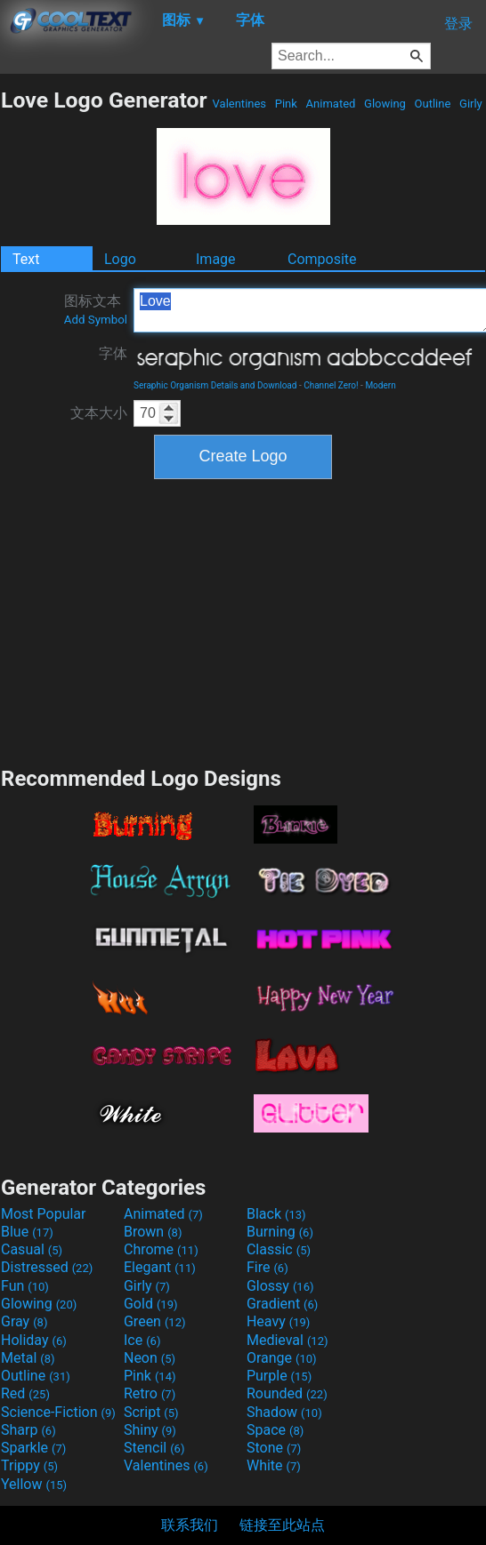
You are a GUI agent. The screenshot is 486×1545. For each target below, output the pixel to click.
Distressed (47, 1267)
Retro (149, 1393)
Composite (322, 259)
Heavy (278, 1321)
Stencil (154, 1447)
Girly (471, 103)
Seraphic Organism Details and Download (215, 385)
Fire (267, 1267)
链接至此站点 (282, 1525)
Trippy (29, 1465)
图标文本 (95, 309)
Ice (142, 1340)
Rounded (287, 1393)
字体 (113, 353)
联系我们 (189, 1525)
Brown (153, 1231)
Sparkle (33, 1447)
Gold (151, 1303)
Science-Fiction (58, 1412)
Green (155, 1321)
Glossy (280, 1285)
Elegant (160, 1267)
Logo (120, 259)
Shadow (284, 1412)
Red (25, 1393)
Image (216, 259)
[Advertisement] (243, 620)
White (274, 1465)
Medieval (287, 1340)
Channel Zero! (331, 385)
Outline (432, 103)
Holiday (34, 1340)
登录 (458, 23)
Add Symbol (95, 319)
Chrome (161, 1249)
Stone (274, 1447)
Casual (31, 1249)
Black (276, 1213)
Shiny (150, 1429)
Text (25, 259)
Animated (330, 103)
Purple (279, 1375)
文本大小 (98, 412)
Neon (149, 1357)
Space (275, 1429)
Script (151, 1412)
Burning (280, 1231)
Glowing (385, 103)
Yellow (34, 1484)
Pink (286, 103)
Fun (25, 1285)
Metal (28, 1357)
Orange (282, 1357)
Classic (279, 1249)
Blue (27, 1231)
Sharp (28, 1429)
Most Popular (43, 1213)
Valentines (239, 103)
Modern (380, 385)
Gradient (282, 1303)
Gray (24, 1321)
